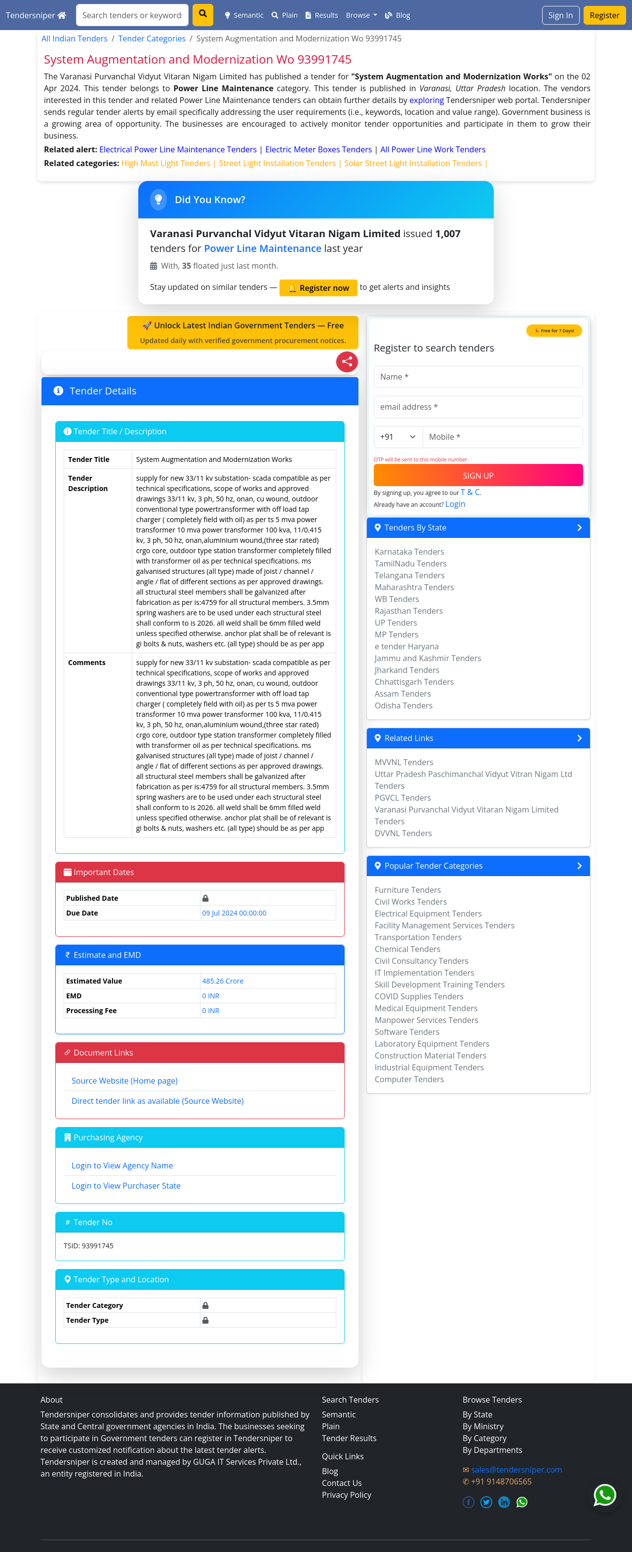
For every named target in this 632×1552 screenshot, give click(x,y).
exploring (426, 100)
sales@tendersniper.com (516, 1469)
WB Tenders (397, 599)
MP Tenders (397, 634)
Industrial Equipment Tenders (429, 1067)
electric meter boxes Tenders (319, 149)
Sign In (561, 15)
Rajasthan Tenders (409, 610)
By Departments (492, 1450)
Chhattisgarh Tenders (414, 681)
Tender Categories (152, 38)
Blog (397, 15)
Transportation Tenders (418, 937)
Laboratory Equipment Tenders (432, 1043)
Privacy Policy (346, 1494)
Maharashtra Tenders (414, 587)
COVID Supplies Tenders (419, 996)
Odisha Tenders (404, 705)
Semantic (244, 15)
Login (455, 503)
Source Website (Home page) (125, 1080)
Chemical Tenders (407, 949)
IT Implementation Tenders (424, 972)
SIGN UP (478, 475)
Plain (285, 15)
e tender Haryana (407, 646)
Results (322, 15)
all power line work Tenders (432, 149)
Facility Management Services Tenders (444, 925)
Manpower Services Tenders (426, 1020)
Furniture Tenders (408, 889)
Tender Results (349, 1438)
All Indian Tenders (74, 38)
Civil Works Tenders (411, 901)
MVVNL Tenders (404, 762)
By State (478, 1414)
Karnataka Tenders (409, 551)
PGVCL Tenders (403, 797)
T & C (470, 492)
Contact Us (342, 1483)
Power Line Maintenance (262, 248)
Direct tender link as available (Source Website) (157, 1100)
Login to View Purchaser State (126, 1185)
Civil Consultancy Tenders (422, 960)
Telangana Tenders (410, 575)
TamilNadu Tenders (411, 563)
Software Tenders (407, 1031)
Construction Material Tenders (430, 1055)
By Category (485, 1438)
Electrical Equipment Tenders (428, 913)
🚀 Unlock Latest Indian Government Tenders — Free (243, 333)
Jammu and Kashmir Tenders (428, 658)
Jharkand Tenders (407, 670)
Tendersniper (36, 15)
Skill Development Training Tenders (440, 984)
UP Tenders (396, 622)
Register (605, 15)
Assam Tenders (403, 693)
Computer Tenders (409, 1079)
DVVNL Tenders (403, 833)
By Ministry (483, 1426)
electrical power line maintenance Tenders (179, 149)
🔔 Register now (318, 287)
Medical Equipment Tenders (426, 1008)
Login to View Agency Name (122, 1165)
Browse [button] (359, 15)
